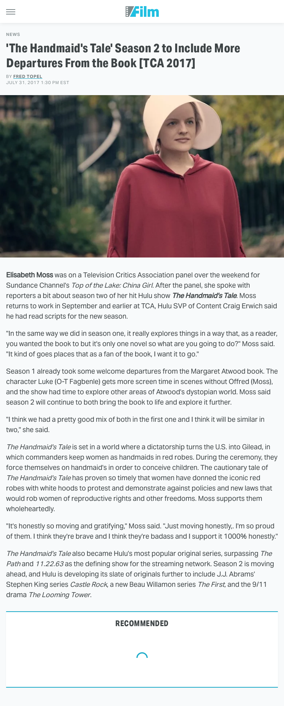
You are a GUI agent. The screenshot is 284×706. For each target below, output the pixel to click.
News (13, 34)
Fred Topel (27, 76)
